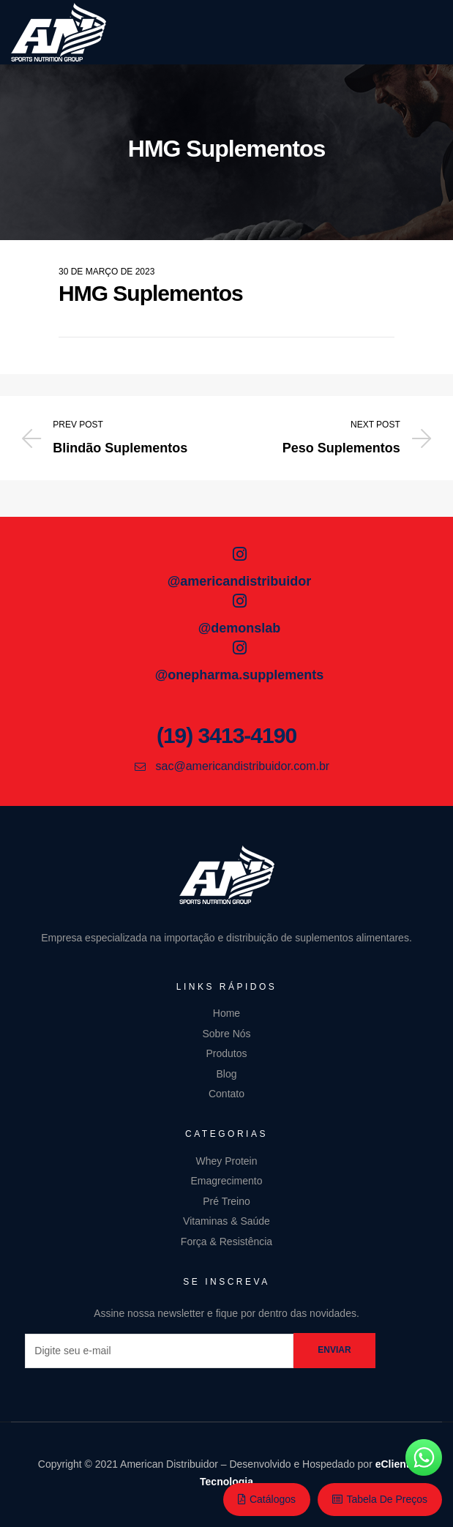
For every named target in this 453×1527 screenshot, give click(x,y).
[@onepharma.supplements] (239, 648)
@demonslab (239, 628)
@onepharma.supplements (239, 675)
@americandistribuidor (240, 581)
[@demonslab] (239, 601)
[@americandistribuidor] (239, 554)
